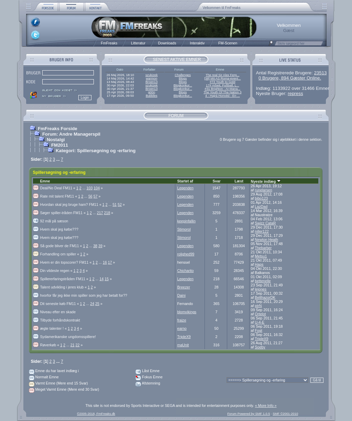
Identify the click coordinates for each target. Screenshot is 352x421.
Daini (181, 295)
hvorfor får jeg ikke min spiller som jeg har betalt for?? (84, 295)
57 (96, 196)
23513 (320, 72)
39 (100, 246)
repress (295, 93)
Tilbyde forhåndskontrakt (60, 320)
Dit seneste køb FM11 (60, 304)
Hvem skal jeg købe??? (59, 229)
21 (72, 345)
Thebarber (263, 248)
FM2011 (59, 145)
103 (90, 188)
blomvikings (187, 312)
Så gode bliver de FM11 (61, 246)
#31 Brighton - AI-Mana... (222, 89)
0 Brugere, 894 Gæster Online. (289, 78)
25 (97, 304)
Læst (238, 181)
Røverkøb (50, 345)
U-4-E (259, 322)
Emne (45, 181)
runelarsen (263, 190)
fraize (181, 320)
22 (78, 345)
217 (100, 213)
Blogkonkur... (183, 85)
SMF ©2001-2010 (285, 413)
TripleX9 (184, 337)
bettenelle (263, 281)
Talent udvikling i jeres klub (64, 287)
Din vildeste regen (57, 271)
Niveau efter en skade (58, 312)
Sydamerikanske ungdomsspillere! (68, 337)
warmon (151, 78)
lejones (260, 289)
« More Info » (266, 405)
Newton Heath (266, 240)
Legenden (185, 188)
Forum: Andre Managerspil (71, 134)
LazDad (261, 206)
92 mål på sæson (54, 221)
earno (182, 328)
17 (110, 262)
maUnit (183, 345)
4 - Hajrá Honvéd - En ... (222, 95)
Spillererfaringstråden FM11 (64, 279)
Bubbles (151, 95)
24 (92, 304)
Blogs (183, 78)
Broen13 (151, 82)
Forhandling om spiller (60, 254)
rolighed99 (186, 254)
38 (95, 246)
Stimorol (184, 229)
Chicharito (185, 271)
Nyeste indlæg (266, 181)
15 (106, 279)
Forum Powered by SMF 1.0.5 (248, 413)
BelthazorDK (265, 297)
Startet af (185, 181)
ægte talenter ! (54, 328)
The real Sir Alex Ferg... (222, 75)
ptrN (258, 306)
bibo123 (261, 198)
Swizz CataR (265, 223)
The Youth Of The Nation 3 (222, 92)
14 (102, 279)
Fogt (258, 330)
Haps (259, 264)
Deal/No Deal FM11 (58, 188)
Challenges (183, 75)
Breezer (183, 287)
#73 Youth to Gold (222, 82)
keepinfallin (186, 221)
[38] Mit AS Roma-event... (222, 78)
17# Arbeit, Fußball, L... (222, 85)
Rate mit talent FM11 (59, 196)
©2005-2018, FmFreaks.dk (96, 413)
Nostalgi (56, 139)
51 (114, 204)
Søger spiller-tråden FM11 (63, 213)
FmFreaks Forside (57, 128)
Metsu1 (261, 256)
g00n (151, 92)
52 (120, 204)
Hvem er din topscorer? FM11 (66, 262)
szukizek (151, 75)
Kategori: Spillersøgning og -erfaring (96, 150)
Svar (216, 181)
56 (90, 196)
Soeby (260, 347)
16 (105, 262)
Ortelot (260, 314)
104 (97, 188)
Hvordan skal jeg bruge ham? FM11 (71, 204)
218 (107, 213)
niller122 (261, 231)
